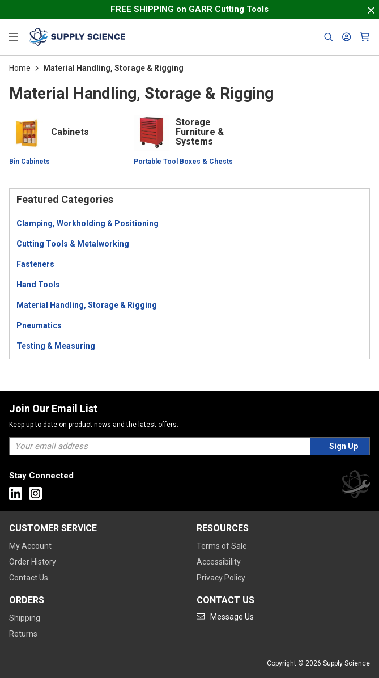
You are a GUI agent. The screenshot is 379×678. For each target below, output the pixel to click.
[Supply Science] (356, 486)
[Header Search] (328, 36)
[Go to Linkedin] (15, 493)
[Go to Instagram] (35, 493)
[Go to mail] (225, 616)
